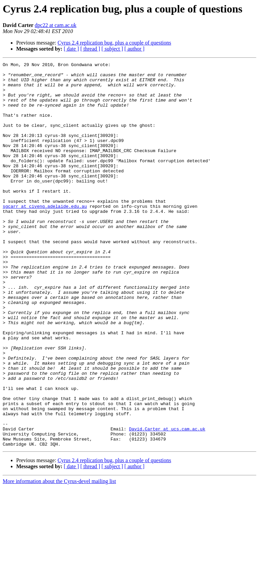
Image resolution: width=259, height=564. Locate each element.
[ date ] (71, 49)
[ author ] (134, 49)
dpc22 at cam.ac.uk (56, 25)
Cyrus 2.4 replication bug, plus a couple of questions (114, 43)
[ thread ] (90, 49)
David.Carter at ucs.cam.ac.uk (167, 503)
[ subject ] (112, 49)
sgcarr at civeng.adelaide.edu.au (45, 235)
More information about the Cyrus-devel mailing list (59, 558)
